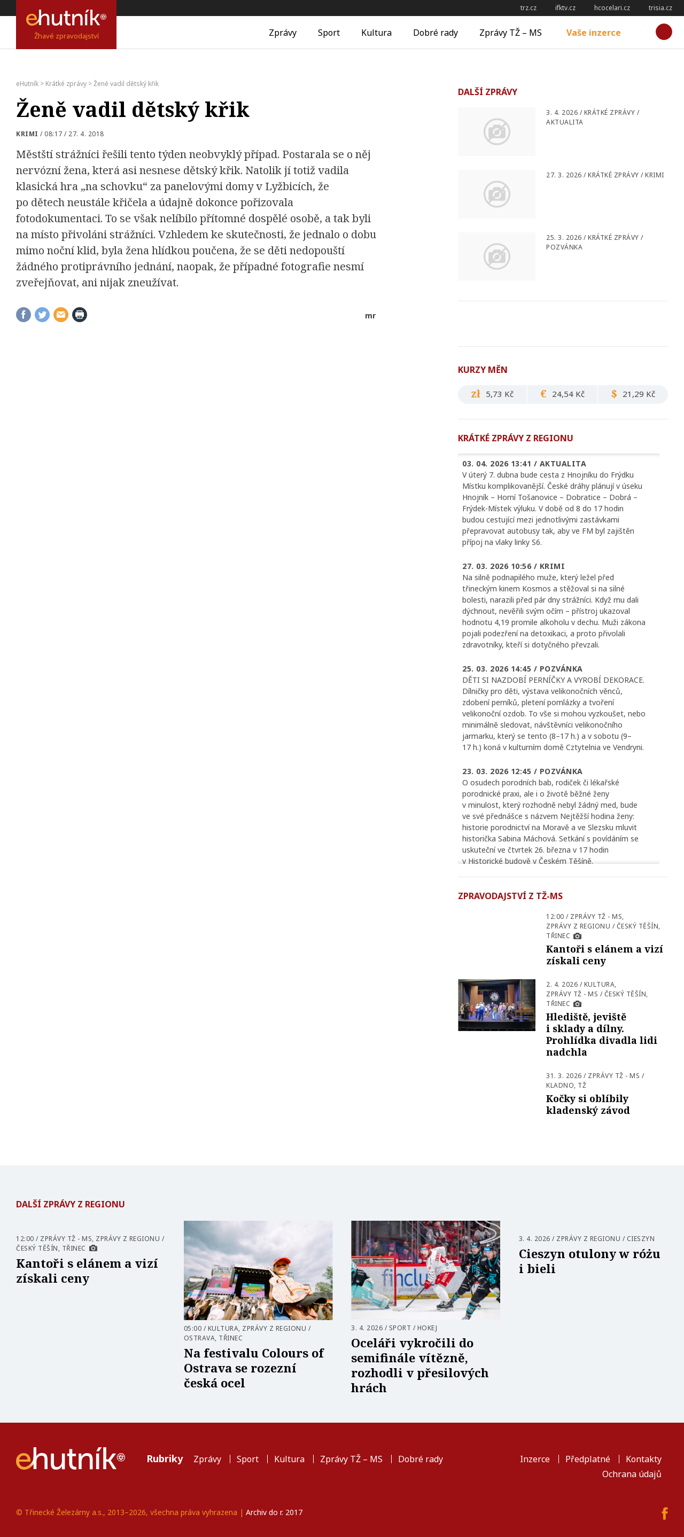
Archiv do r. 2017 (274, 1512)
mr (370, 315)
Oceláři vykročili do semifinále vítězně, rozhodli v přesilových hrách (420, 1365)
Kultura (376, 32)
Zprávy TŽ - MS (596, 916)
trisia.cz (660, 7)
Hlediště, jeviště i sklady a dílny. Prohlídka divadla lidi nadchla (601, 1034)
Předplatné (587, 1459)
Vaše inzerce (593, 32)
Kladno (560, 1085)
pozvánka (564, 247)
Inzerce (535, 1459)
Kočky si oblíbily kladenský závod (588, 1104)
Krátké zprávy (609, 112)
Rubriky (164, 1458)
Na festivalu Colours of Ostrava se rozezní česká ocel (254, 1368)
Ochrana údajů (632, 1474)
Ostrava (199, 1338)
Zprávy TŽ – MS (510, 32)
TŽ (582, 1085)
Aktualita (565, 122)
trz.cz (528, 7)
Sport (329, 32)
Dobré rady (435, 32)
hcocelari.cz (612, 7)
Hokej (427, 1327)
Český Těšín (638, 926)
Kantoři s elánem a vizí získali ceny (604, 954)
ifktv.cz (565, 7)
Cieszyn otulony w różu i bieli (589, 1260)
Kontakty (644, 1459)
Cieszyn (641, 1238)
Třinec (558, 935)
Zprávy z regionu (578, 926)
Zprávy (283, 32)
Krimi (27, 133)
